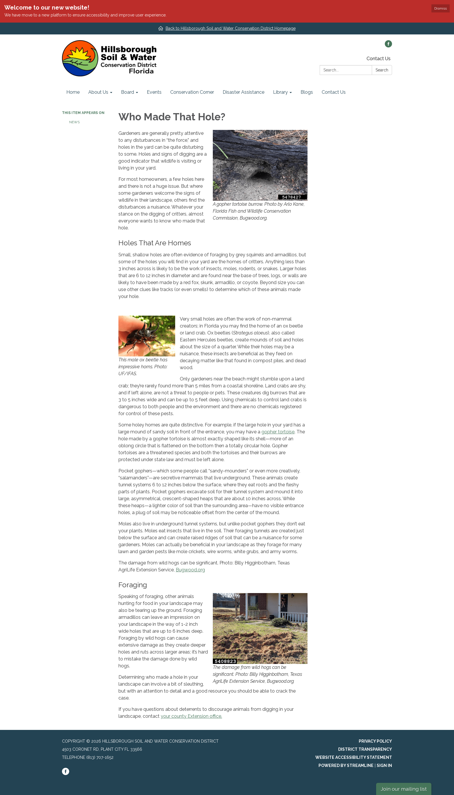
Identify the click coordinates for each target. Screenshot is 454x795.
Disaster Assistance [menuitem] (243, 92)
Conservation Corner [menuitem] (192, 92)
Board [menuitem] (127, 92)
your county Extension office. (191, 716)
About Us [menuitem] (98, 92)
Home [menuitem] (73, 92)
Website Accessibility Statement (353, 757)
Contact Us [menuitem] (334, 92)
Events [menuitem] (154, 92)
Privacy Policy (375, 741)
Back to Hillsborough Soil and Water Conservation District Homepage (231, 28)
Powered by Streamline (346, 765)
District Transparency (365, 749)
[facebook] (388, 46)
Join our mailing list (404, 789)
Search (382, 70)
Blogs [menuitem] (307, 92)
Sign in (384, 765)
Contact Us (379, 58)
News (74, 122)
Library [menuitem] (280, 92)
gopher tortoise (277, 432)
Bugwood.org (190, 570)
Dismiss (440, 8)
